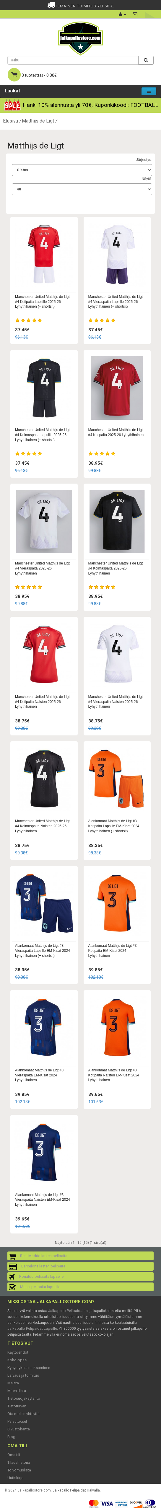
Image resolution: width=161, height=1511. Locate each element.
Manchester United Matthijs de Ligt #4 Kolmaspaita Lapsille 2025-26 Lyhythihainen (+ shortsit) (42, 435)
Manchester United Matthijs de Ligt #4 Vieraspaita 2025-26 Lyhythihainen (42, 568)
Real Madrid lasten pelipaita (43, 1256)
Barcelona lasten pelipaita (43, 1266)
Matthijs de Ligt (38, 121)
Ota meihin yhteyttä (23, 1414)
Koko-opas (17, 1360)
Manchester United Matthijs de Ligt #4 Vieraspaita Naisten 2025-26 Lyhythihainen (115, 702)
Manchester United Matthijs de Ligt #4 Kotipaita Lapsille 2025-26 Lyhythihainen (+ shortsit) (42, 302)
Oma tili (13, 1455)
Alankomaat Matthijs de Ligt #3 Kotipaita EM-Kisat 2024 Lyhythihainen (112, 951)
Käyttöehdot (17, 1352)
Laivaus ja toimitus (23, 1375)
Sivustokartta (18, 1429)
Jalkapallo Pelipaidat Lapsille (32, 1328)
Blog (11, 1437)
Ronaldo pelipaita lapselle (41, 1276)
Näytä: (147, 179)
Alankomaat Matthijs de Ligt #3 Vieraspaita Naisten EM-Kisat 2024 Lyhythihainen (42, 1200)
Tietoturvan (16, 1406)
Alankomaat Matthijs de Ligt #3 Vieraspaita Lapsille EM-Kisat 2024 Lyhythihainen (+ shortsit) (42, 951)
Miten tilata (16, 1390)
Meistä (13, 1383)
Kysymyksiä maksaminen (28, 1367)
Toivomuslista (19, 1470)
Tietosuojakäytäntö (23, 1398)
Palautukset (17, 1421)
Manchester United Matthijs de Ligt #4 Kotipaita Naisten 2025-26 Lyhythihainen (42, 702)
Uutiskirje (15, 1478)
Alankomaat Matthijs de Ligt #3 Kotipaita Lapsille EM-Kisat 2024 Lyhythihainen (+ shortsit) (113, 826)
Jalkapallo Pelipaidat (66, 1310)
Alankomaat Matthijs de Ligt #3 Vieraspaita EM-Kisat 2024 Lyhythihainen (39, 1075)
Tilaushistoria (18, 1462)
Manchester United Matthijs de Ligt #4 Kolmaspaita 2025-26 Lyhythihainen (115, 568)
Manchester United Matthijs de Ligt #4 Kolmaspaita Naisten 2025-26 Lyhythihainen (42, 826)
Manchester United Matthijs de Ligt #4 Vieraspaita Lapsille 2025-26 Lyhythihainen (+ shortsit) (115, 302)
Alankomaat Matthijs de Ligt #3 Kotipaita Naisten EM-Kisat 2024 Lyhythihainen (113, 1075)
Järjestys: (144, 160)
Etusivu (10, 121)
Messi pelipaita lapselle (40, 1287)
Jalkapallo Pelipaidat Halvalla (76, 1490)
